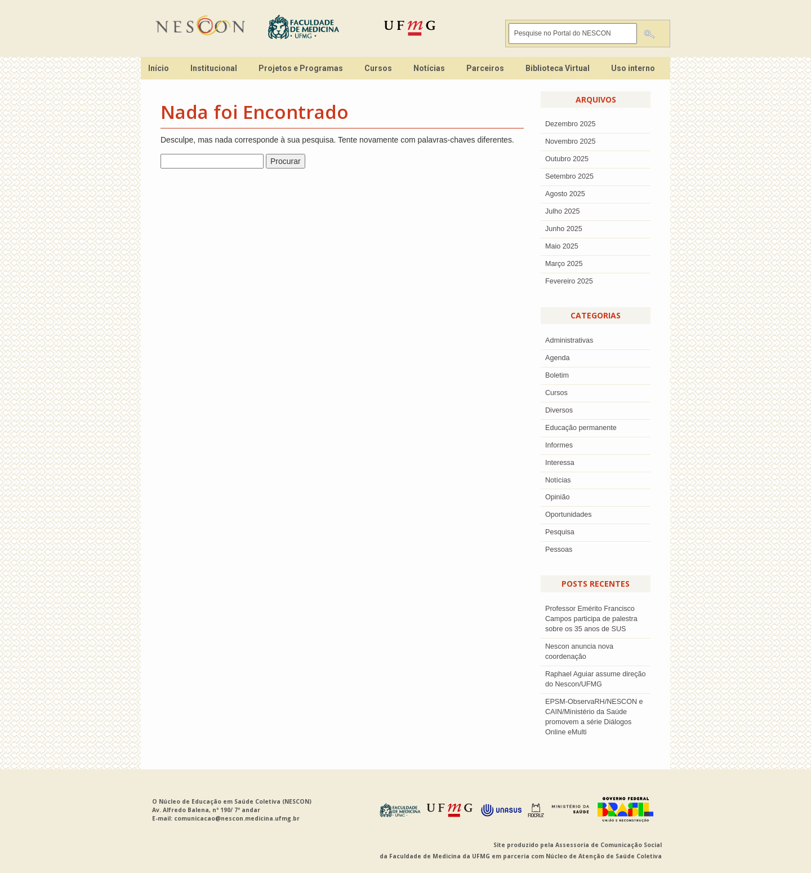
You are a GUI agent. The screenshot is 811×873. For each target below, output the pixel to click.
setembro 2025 (569, 176)
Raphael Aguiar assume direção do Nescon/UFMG (595, 679)
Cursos (378, 68)
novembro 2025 (570, 141)
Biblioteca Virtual (557, 68)
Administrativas (569, 340)
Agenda (557, 358)
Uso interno (633, 68)
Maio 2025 (561, 246)
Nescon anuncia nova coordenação (579, 651)
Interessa (559, 463)
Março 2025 (564, 264)
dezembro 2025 (570, 124)
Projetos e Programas (301, 68)
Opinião (557, 497)
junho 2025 (563, 229)
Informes (559, 445)
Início (158, 68)
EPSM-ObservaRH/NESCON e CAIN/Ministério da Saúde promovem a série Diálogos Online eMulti (594, 717)
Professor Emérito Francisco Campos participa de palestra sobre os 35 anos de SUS (591, 619)
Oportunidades (568, 515)
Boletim (557, 375)
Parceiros (485, 68)
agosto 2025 (565, 194)
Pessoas (558, 549)
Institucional (213, 68)
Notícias (429, 68)
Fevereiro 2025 (569, 281)
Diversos (559, 410)
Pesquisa (559, 532)
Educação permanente (581, 428)
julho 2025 (562, 211)
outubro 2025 (567, 159)
